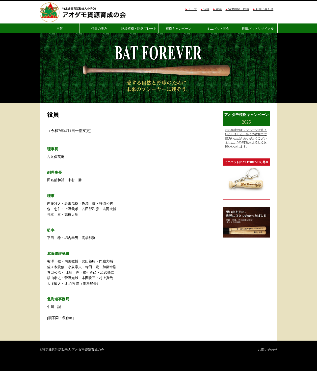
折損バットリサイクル (258, 28)
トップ (192, 9)
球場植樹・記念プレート (139, 28)
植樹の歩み (99, 28)
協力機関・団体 (238, 9)
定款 (206, 9)
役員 (219, 9)
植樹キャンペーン (178, 28)
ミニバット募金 (218, 28)
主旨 (59, 28)
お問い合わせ (264, 9)
